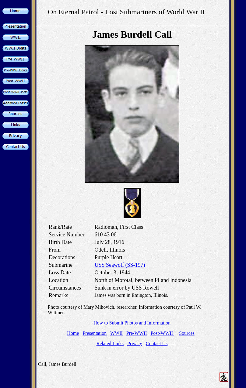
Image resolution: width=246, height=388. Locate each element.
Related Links (110, 343)
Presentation (95, 333)
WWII (116, 333)
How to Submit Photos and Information (131, 322)
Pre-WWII (136, 333)
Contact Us (157, 343)
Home (73, 333)
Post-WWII (162, 333)
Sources (187, 333)
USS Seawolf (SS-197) (120, 265)
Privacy (134, 343)
